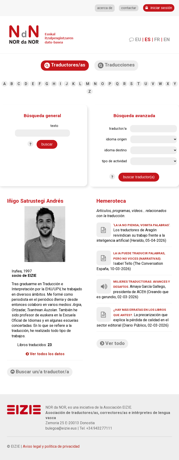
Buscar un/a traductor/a (39, 371)
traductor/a (118, 129)
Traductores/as (64, 65)
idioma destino (115, 150)
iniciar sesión (158, 8)
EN (167, 39)
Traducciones (116, 65)
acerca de (104, 8)
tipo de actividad (114, 161)
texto (54, 126)
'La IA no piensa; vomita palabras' (141, 225)
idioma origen (116, 139)
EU (138, 39)
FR (157, 39)
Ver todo (112, 343)
